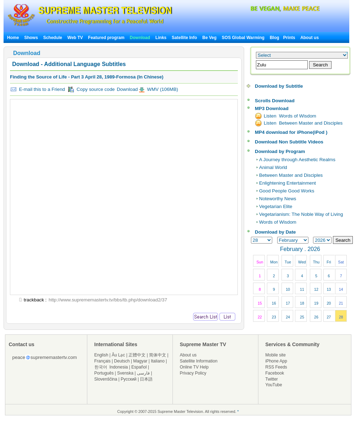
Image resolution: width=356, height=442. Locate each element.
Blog (274, 37)
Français (102, 361)
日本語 (146, 379)
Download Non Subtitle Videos (289, 141)
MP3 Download (272, 108)
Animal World (273, 167)
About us (309, 37)
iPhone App (276, 361)
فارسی (143, 373)
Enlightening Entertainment (287, 183)
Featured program (106, 37)
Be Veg (209, 37)
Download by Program (280, 151)
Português (104, 373)
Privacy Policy (193, 373)
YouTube (273, 384)
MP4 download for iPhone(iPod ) (291, 132)
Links (160, 37)
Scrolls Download (275, 100)
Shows (31, 37)
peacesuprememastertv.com (44, 357)
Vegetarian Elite (275, 206)
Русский (129, 379)
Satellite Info (184, 37)
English (101, 355)
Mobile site (275, 355)
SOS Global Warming (243, 37)
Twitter (271, 379)
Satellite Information (199, 361)
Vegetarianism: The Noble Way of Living (301, 214)
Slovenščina (105, 379)
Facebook (274, 373)
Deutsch (122, 361)
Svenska (125, 373)
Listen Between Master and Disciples (303, 123)
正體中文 (137, 355)
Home (13, 37)
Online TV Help (194, 367)
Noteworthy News (277, 198)
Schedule (52, 37)
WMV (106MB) (162, 89)
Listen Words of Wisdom (290, 116)
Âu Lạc (118, 355)
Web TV (75, 37)
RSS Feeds (276, 367)
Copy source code (91, 89)
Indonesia (118, 367)
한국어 (100, 367)
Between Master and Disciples (291, 175)
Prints (289, 37)
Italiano (158, 361)
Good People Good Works (286, 190)
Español (139, 367)
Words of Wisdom (277, 222)
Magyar (140, 361)
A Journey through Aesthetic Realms (297, 159)
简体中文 (157, 355)
